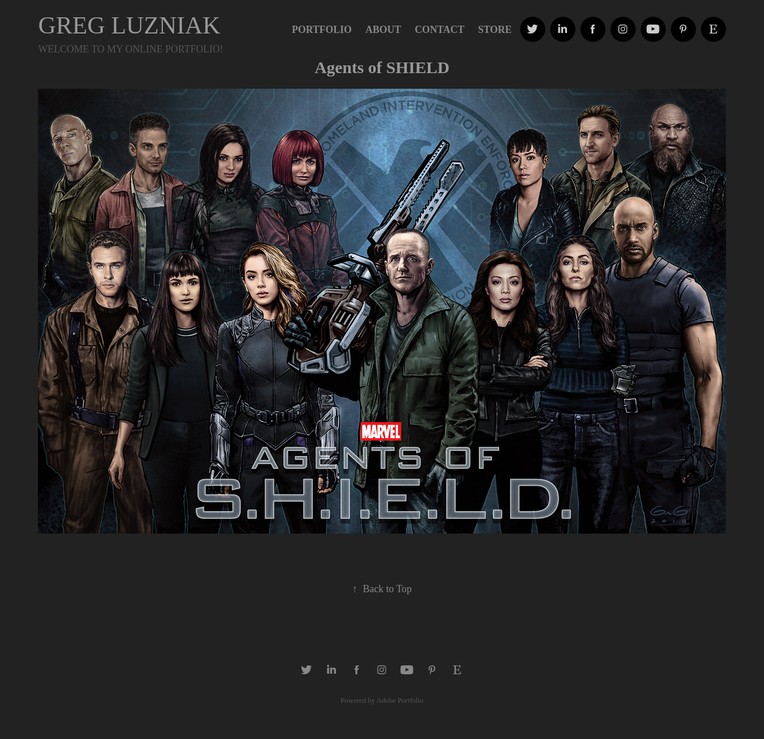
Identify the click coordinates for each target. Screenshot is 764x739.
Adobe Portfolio (400, 700)
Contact (439, 29)
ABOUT (383, 29)
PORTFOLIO (322, 29)
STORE (495, 29)
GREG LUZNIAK (129, 25)
